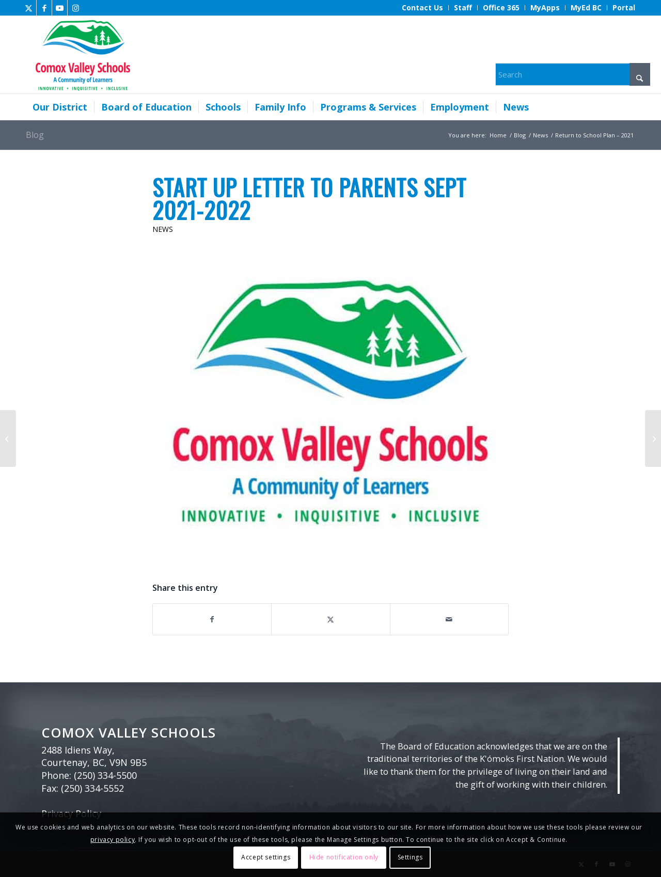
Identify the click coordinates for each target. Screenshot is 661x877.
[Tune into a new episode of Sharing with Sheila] (8, 438)
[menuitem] (423, 7)
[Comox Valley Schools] (81, 54)
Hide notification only (344, 857)
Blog (35, 134)
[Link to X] (28, 7)
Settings (410, 857)
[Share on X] (330, 619)
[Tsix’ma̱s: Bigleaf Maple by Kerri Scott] (653, 438)
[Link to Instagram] (75, 7)
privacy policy (112, 839)
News (162, 229)
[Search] (572, 74)
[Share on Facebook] (212, 619)
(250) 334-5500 (105, 775)
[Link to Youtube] (59, 7)
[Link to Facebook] (44, 7)
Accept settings (265, 857)
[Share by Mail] (449, 619)
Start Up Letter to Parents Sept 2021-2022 (309, 198)
